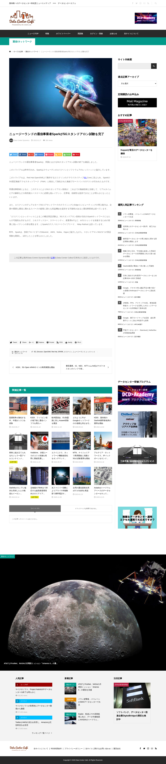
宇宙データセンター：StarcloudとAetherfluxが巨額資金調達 (139, 331)
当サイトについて (131, 34)
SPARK (60, 352)
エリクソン (68, 352)
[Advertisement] (85, 18)
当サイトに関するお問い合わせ (98, 749)
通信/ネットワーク (22, 41)
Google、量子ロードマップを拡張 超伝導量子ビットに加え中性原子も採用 (139, 319)
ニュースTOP (33, 34)
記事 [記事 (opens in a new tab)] (53, 258)
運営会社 (117, 749)
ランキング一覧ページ (41, 733)
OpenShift (47, 352)
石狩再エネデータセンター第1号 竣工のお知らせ (139, 227)
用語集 (80, 34)
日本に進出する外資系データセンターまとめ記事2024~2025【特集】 (140, 277)
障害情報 (138, 220)
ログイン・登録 (96, 34)
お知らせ (113, 34)
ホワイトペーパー (63, 34)
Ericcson (40, 352)
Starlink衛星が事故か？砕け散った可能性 (138, 266)
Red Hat (54, 352)
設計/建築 (137, 297)
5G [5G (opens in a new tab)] (85, 177)
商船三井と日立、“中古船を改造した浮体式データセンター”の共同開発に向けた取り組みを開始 (139, 253)
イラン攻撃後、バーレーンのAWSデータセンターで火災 (139, 215)
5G (35, 352)
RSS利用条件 (56, 749)
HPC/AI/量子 (138, 324)
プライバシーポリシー (73, 749)
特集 (47, 34)
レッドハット (90, 352)
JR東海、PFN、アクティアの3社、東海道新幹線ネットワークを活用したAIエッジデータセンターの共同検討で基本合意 (140, 305)
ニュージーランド (79, 352)
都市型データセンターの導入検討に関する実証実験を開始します (140, 240)
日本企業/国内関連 (141, 233)
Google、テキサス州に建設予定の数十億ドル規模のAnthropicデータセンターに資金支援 (139, 290)
